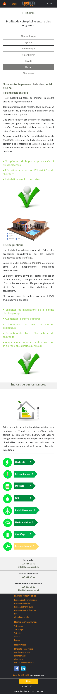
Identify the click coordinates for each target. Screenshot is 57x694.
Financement (20, 656)
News (28, 681)
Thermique (28, 73)
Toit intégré (19, 629)
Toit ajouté (18, 626)
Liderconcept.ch (37, 675)
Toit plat (17, 633)
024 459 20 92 (28, 563)
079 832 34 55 (28, 577)
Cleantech (18, 659)
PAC (16, 614)
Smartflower (28, 54)
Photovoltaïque (28, 36)
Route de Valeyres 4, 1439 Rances (28, 691)
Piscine (28, 67)
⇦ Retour (13, 4)
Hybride (28, 42)
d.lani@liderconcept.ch (28, 590)
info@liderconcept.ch (28, 567)
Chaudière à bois (21, 617)
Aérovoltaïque (28, 48)
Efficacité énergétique (23, 649)
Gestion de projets (22, 652)
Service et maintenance (24, 662)
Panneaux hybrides (22, 603)
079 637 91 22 (28, 587)
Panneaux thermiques (23, 607)
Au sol (17, 636)
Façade (28, 61)
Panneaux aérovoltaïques (25, 610)
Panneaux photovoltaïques (25, 600)
